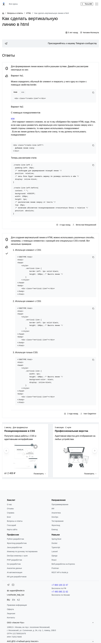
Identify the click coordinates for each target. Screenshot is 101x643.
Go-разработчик (14, 564)
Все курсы (13, 4)
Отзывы (10, 508)
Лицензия (11, 613)
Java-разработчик (14, 547)
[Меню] (96, 4)
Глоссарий (11, 525)
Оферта (10, 609)
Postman (55, 568)
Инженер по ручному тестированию (22, 551)
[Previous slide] (6, 450)
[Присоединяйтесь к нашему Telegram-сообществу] (50, 43)
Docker (54, 543)
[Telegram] (8, 585)
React (54, 560)
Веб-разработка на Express (63, 564)
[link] (50, 43)
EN (13, 600)
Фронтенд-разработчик (17, 543)
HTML (28, 13)
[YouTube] (13, 585)
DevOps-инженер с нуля (17, 556)
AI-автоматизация (14, 572)
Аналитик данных (14, 568)
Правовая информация (17, 605)
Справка (10, 513)
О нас (9, 504)
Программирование (60, 504)
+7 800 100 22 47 (60, 585)
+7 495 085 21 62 (60, 592)
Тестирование (58, 521)
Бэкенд (55, 529)
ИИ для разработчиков (17, 577)
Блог (9, 517)
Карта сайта (12, 529)
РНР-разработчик (14, 560)
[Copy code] (93, 92)
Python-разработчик (15, 539)
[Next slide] (94, 450)
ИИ (53, 508)
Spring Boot (56, 539)
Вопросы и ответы (15, 13)
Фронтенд (56, 525)
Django (54, 556)
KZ (18, 600)
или (13, 118)
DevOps (55, 517)
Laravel (55, 551)
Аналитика (56, 513)
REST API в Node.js (60, 572)
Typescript (56, 547)
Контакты (11, 618)
